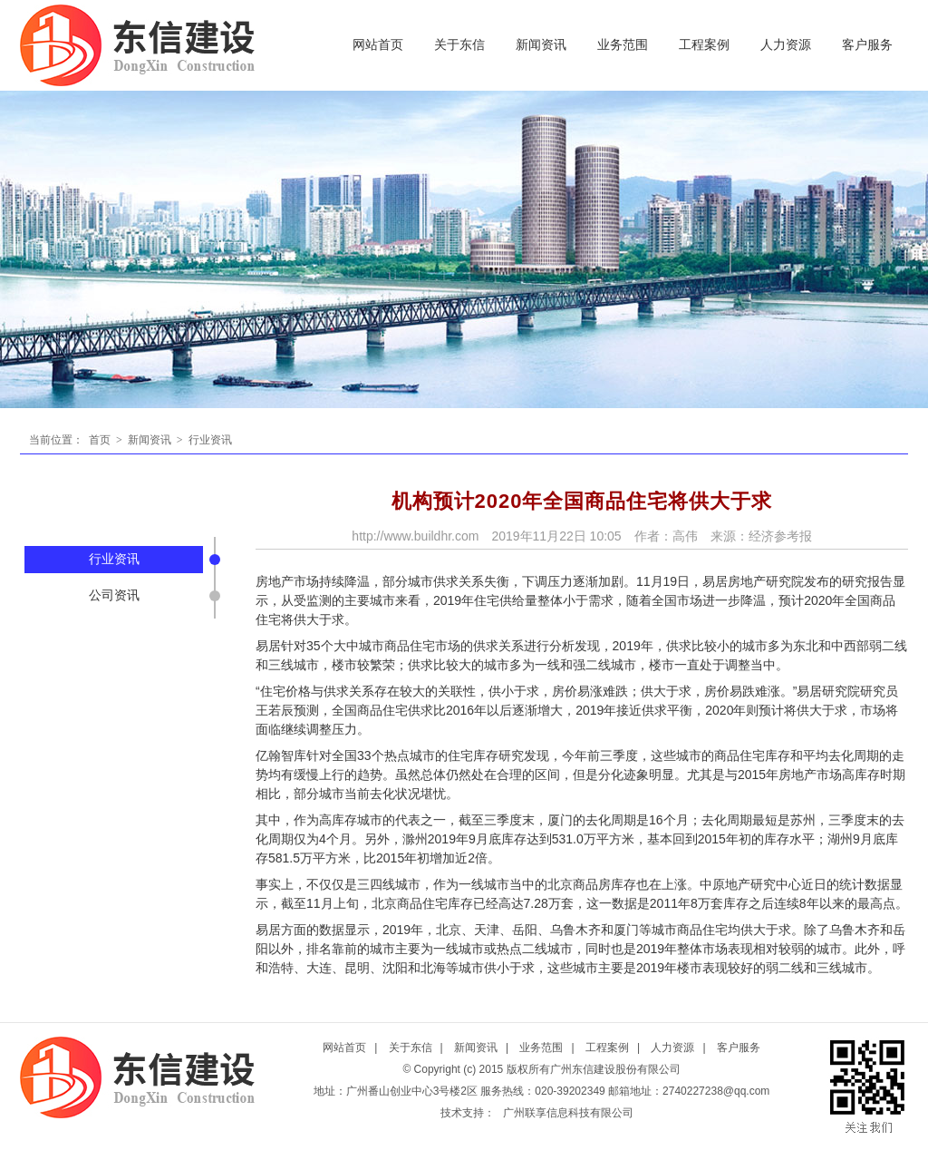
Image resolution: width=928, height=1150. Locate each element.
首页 (100, 440)
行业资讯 (209, 440)
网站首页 (378, 45)
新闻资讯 (541, 45)
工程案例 (704, 45)
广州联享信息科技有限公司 (568, 1112)
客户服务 (867, 45)
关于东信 (459, 45)
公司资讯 (114, 595)
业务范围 (622, 45)
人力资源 (785, 45)
